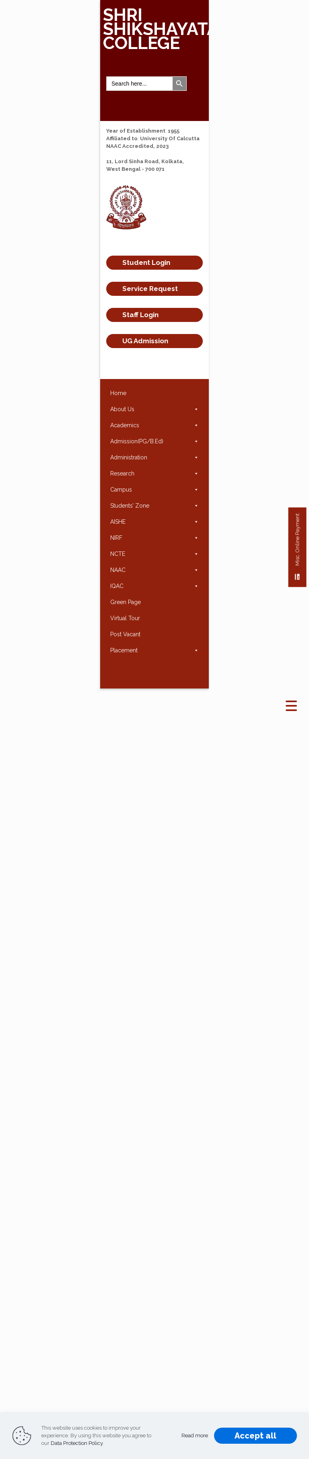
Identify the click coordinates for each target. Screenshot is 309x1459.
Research (154, 473)
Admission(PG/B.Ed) (154, 441)
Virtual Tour (125, 618)
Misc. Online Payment (297, 550)
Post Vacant (125, 634)
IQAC (154, 586)
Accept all (255, 1436)
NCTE (154, 554)
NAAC (154, 570)
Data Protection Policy (77, 1443)
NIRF (154, 538)
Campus (154, 490)
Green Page (125, 602)
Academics (154, 425)
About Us (154, 409)
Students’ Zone (154, 506)
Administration (154, 457)
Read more (194, 1435)
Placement (154, 650)
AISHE (154, 522)
